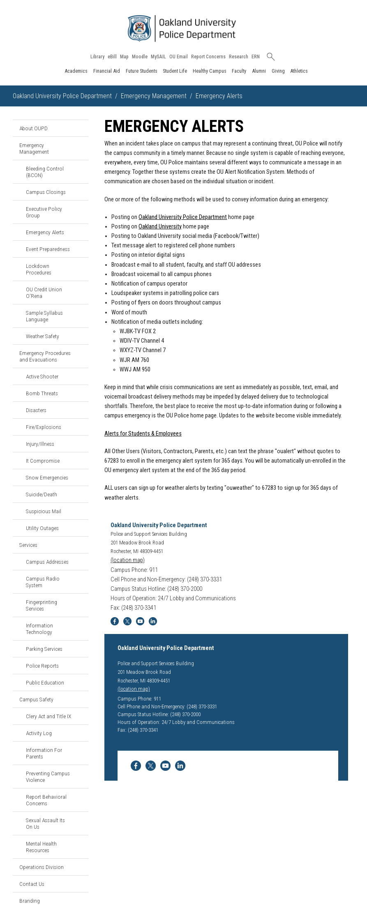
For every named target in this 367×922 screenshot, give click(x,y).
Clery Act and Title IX (48, 716)
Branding (29, 900)
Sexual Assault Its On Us (45, 823)
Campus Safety (36, 699)
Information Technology (39, 628)
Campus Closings (46, 192)
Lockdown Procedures (38, 269)
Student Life (175, 71)
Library (97, 57)
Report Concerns (208, 57)
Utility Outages (42, 528)
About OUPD (33, 128)
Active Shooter (42, 376)
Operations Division (41, 867)
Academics (76, 71)
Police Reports (42, 665)
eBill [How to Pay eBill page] (112, 57)
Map (124, 57)
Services (28, 545)
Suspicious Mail (43, 511)
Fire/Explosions (43, 427)
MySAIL (158, 57)
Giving (278, 71)
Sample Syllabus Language (44, 316)
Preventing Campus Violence (48, 776)
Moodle (140, 57)
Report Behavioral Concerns (46, 800)
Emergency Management (154, 96)
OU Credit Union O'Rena (44, 292)
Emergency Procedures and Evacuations (45, 356)
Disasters (36, 410)
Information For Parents (44, 753)
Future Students (141, 71)
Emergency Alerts (45, 232)
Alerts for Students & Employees (143, 433)
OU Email (178, 57)
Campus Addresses (47, 561)
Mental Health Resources (41, 846)
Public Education (45, 682)
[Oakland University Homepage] (183, 28)
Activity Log (39, 733)
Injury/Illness (40, 443)
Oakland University (160, 226)
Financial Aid (106, 71)
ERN (256, 57)
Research (238, 57)
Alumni (259, 71)
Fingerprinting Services (41, 605)
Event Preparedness (48, 249)
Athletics (299, 71)
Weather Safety (42, 336)
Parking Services (44, 648)
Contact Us (31, 884)
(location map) (128, 560)
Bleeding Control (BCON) (45, 171)
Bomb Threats (42, 393)
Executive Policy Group (44, 212)
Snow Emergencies (47, 477)
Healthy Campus (209, 71)
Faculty (239, 71)
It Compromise (43, 460)
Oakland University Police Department (62, 96)
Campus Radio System (43, 581)
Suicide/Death (41, 494)
